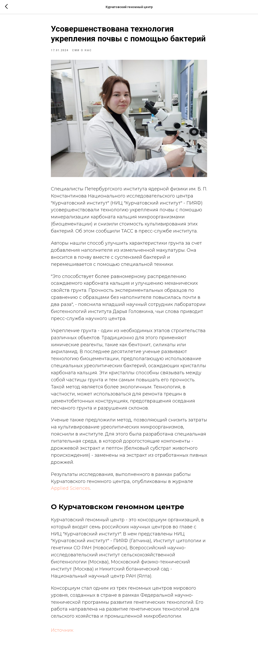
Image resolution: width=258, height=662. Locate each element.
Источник (62, 630)
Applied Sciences (70, 488)
